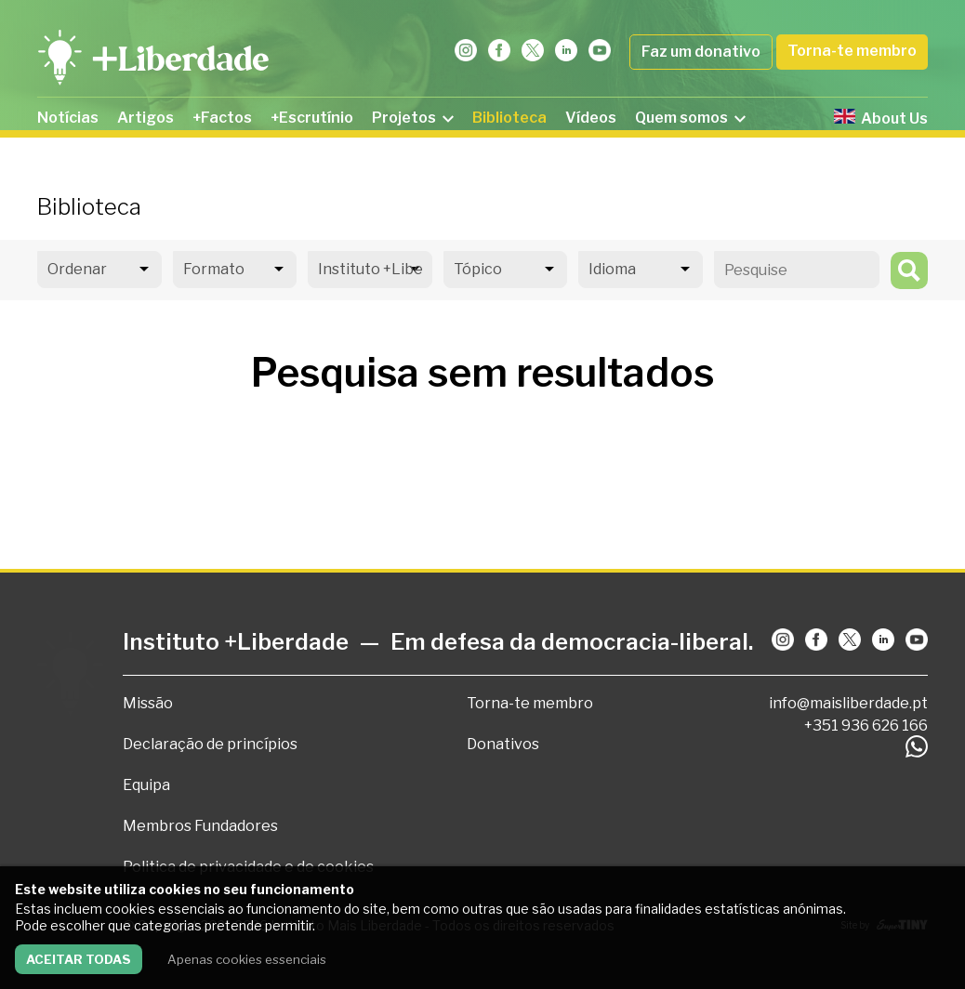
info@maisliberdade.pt (848, 703)
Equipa (146, 785)
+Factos (222, 117)
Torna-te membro (852, 50)
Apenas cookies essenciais (246, 959)
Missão (148, 703)
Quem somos (690, 117)
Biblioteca (509, 117)
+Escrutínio (312, 117)
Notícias (68, 117)
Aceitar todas (78, 959)
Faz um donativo (700, 51)
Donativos (503, 744)
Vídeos (590, 117)
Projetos (413, 117)
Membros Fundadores (200, 826)
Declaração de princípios (210, 744)
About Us (881, 118)
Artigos (145, 117)
